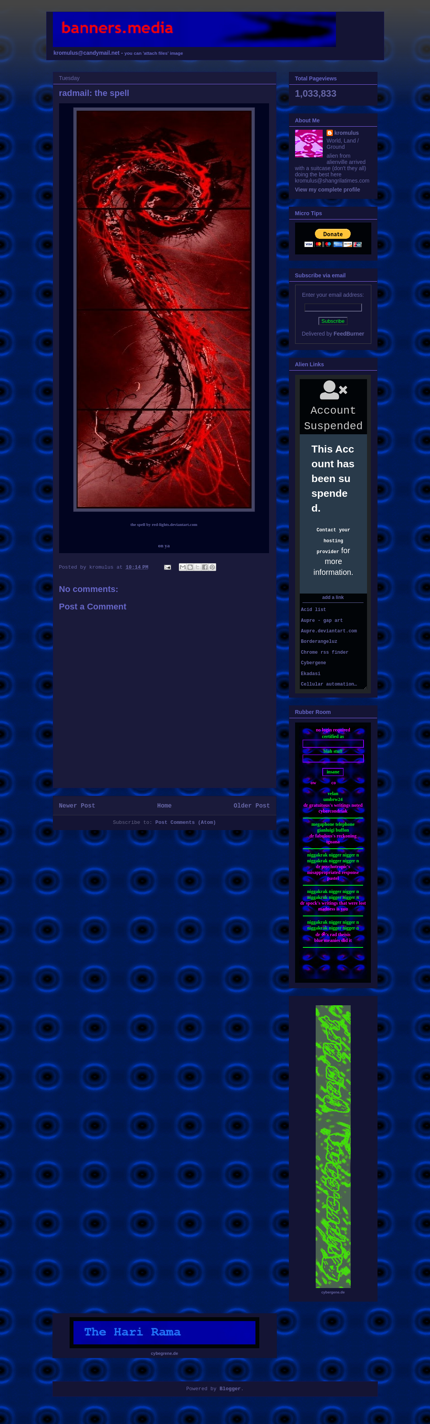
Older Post (252, 806)
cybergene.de (332, 1292)
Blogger (230, 1389)
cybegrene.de (164, 1353)
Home (164, 806)
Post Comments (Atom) (186, 822)
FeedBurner (349, 334)
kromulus (346, 133)
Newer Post (77, 806)
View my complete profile (327, 189)
